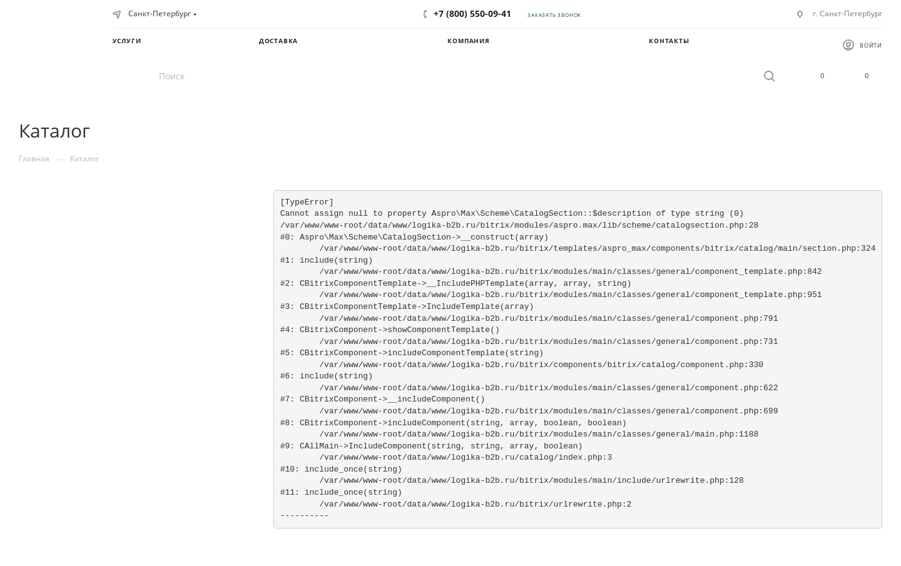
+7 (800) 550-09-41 (472, 13)
